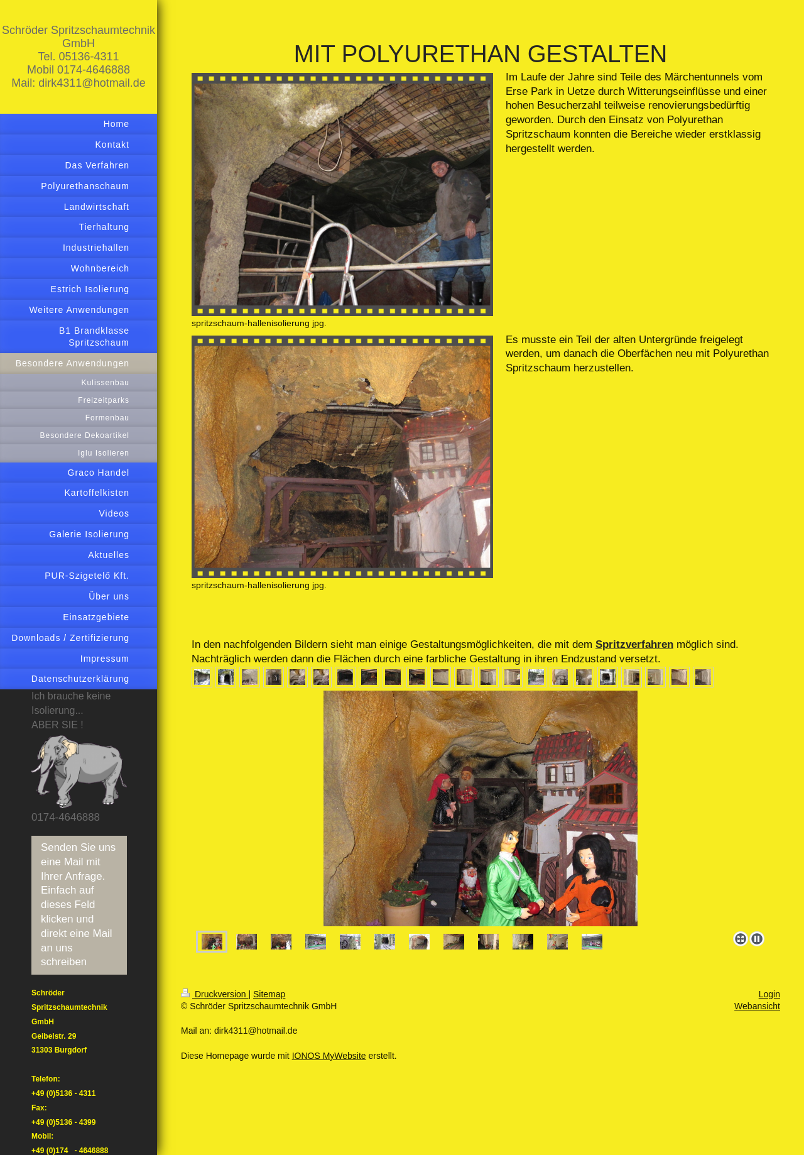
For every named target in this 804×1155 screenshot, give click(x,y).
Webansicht (757, 1006)
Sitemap (269, 994)
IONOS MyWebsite (329, 1056)
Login (769, 994)
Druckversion (214, 994)
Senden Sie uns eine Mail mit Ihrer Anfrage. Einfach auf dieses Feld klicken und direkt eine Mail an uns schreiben (78, 904)
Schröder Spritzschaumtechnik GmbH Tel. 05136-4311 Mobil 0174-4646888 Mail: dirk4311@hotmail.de (78, 56)
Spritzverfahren (634, 644)
